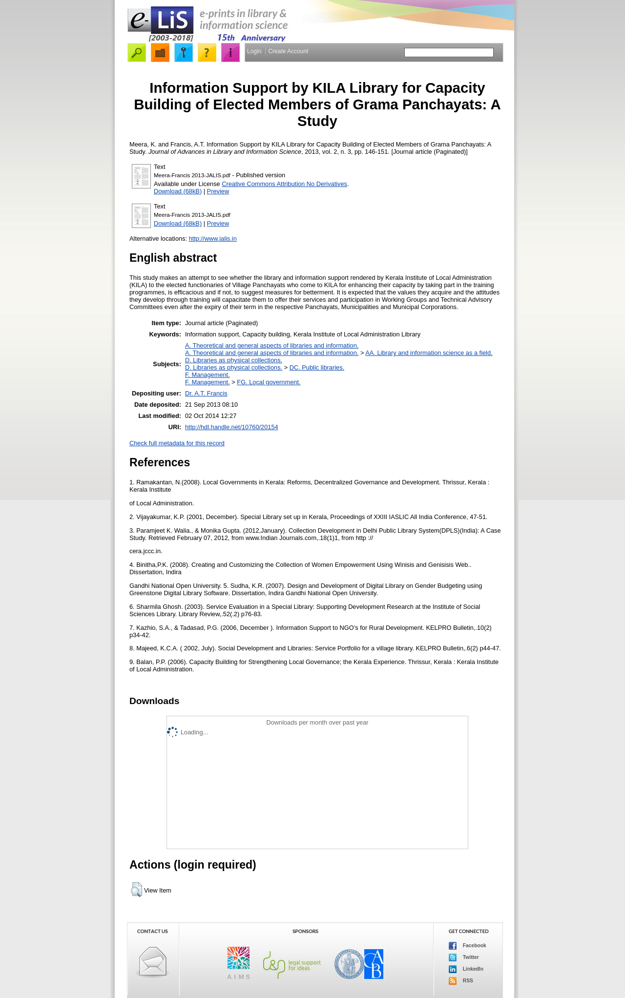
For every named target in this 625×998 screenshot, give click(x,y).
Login (254, 51)
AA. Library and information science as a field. (428, 352)
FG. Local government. (268, 382)
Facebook (467, 946)
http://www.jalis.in (213, 238)
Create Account (288, 51)
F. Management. (207, 374)
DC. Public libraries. (317, 367)
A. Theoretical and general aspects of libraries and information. (271, 345)
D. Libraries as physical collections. (233, 360)
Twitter (464, 957)
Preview (218, 191)
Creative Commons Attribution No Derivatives (284, 183)
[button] (136, 889)
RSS (461, 981)
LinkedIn (466, 969)
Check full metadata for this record (177, 443)
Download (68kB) (178, 191)
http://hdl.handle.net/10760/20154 (231, 427)
